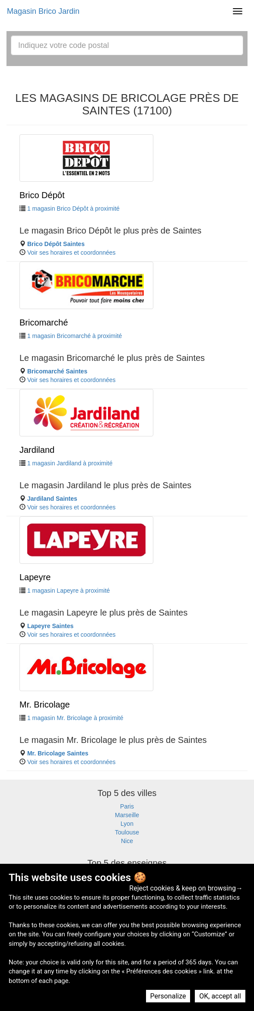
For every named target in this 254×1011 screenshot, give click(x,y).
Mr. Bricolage (44, 704)
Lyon (127, 823)
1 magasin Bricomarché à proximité (74, 335)
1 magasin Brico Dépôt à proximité (73, 208)
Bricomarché (43, 322)
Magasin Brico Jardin (43, 11)
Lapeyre (35, 577)
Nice (127, 840)
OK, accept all (220, 996)
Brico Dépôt (42, 195)
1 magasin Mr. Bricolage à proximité (75, 717)
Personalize (168, 996)
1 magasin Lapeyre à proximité (68, 590)
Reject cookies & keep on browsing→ (186, 888)
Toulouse (127, 832)
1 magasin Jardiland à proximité (70, 463)
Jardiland (36, 450)
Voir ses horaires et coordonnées (71, 252)
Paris (127, 806)
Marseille (127, 815)
